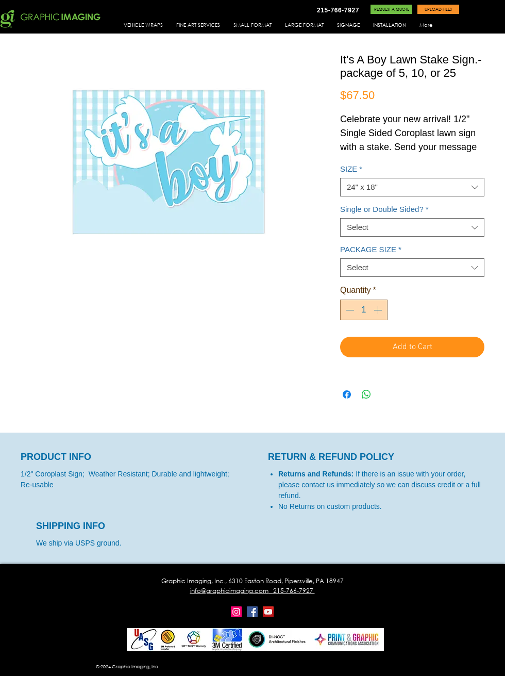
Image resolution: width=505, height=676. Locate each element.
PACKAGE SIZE (370, 249)
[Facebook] (252, 611)
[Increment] (379, 310)
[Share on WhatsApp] (366, 394)
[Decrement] (349, 310)
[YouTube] (268, 611)
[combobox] (412, 187)
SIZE (351, 168)
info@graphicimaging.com (229, 590)
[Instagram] (236, 611)
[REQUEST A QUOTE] (391, 9)
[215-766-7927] (338, 10)
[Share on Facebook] (347, 394)
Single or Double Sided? (384, 209)
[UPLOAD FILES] (438, 9)
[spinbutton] (364, 310)
